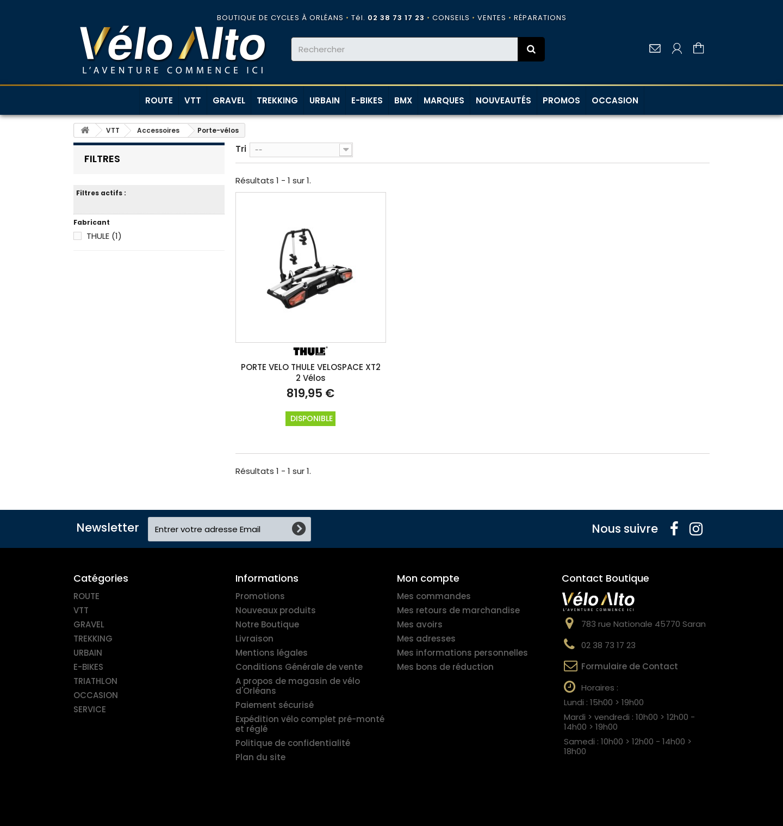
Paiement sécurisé (274, 705)
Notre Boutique (267, 624)
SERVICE (89, 709)
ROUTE (159, 100)
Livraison (254, 638)
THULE (104, 236)
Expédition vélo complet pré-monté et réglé (309, 724)
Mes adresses (426, 638)
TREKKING (277, 100)
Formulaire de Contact (629, 666)
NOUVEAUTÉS (503, 100)
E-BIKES (367, 100)
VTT (192, 100)
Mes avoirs (420, 624)
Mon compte (428, 578)
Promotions (260, 596)
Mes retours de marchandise (458, 610)
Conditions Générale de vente (299, 667)
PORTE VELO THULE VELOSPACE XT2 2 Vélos (311, 372)
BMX (403, 100)
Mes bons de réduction (445, 667)
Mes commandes (434, 596)
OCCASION (615, 100)
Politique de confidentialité (292, 743)
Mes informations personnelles (462, 652)
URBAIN (324, 100)
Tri (240, 148)
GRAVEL (229, 100)
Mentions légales (271, 652)
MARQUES (444, 100)
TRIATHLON (95, 681)
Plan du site (260, 757)
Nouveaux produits (275, 610)
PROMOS (561, 100)
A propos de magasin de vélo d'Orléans (297, 685)
